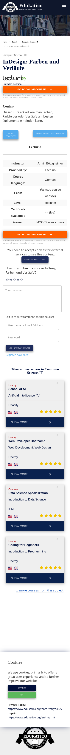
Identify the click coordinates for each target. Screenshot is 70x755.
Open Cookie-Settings (35, 259)
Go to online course (35, 234)
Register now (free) (17, 355)
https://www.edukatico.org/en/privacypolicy (35, 709)
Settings (22, 688)
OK (21, 695)
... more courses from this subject (39, 590)
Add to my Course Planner (50, 133)
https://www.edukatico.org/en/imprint (31, 717)
